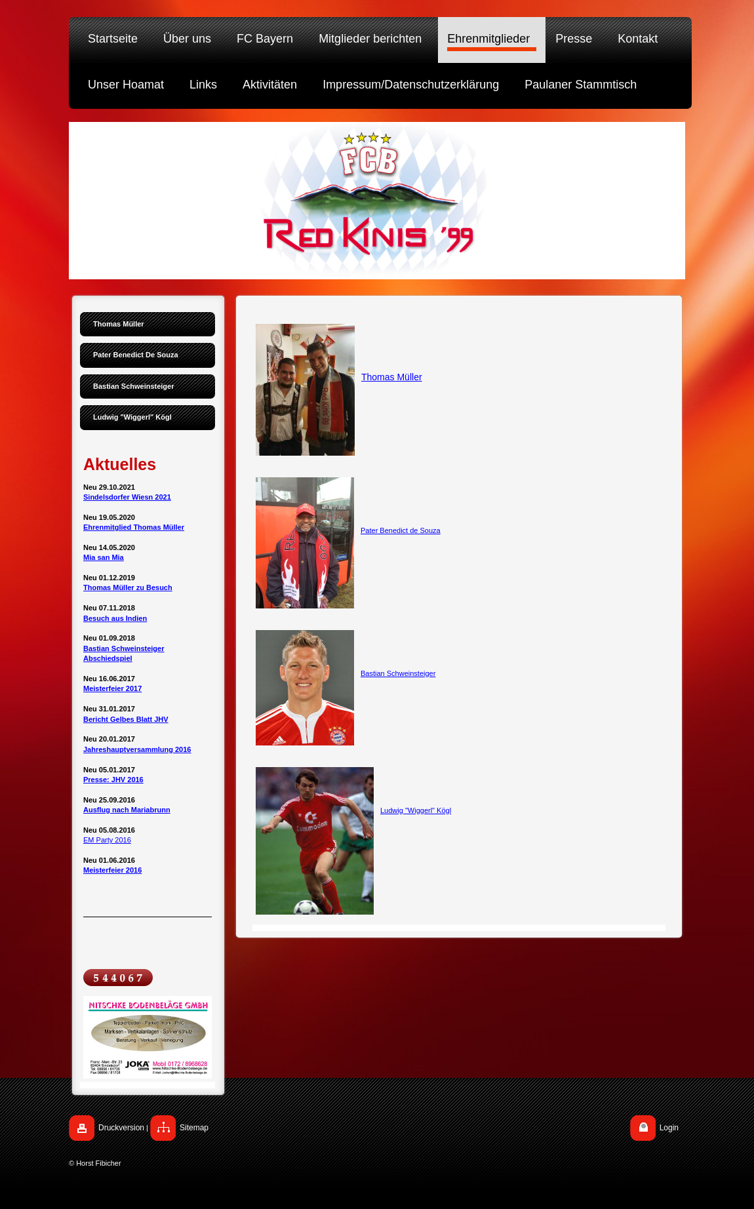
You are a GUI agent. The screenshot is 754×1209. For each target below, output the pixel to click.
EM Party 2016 (107, 840)
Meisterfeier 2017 (112, 688)
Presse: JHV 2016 (113, 779)
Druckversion (121, 1127)
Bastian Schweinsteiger (398, 673)
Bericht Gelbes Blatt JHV (126, 719)
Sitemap (194, 1127)
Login (669, 1127)
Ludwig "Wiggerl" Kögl (415, 810)
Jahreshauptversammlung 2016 (137, 749)
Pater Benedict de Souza (401, 530)
